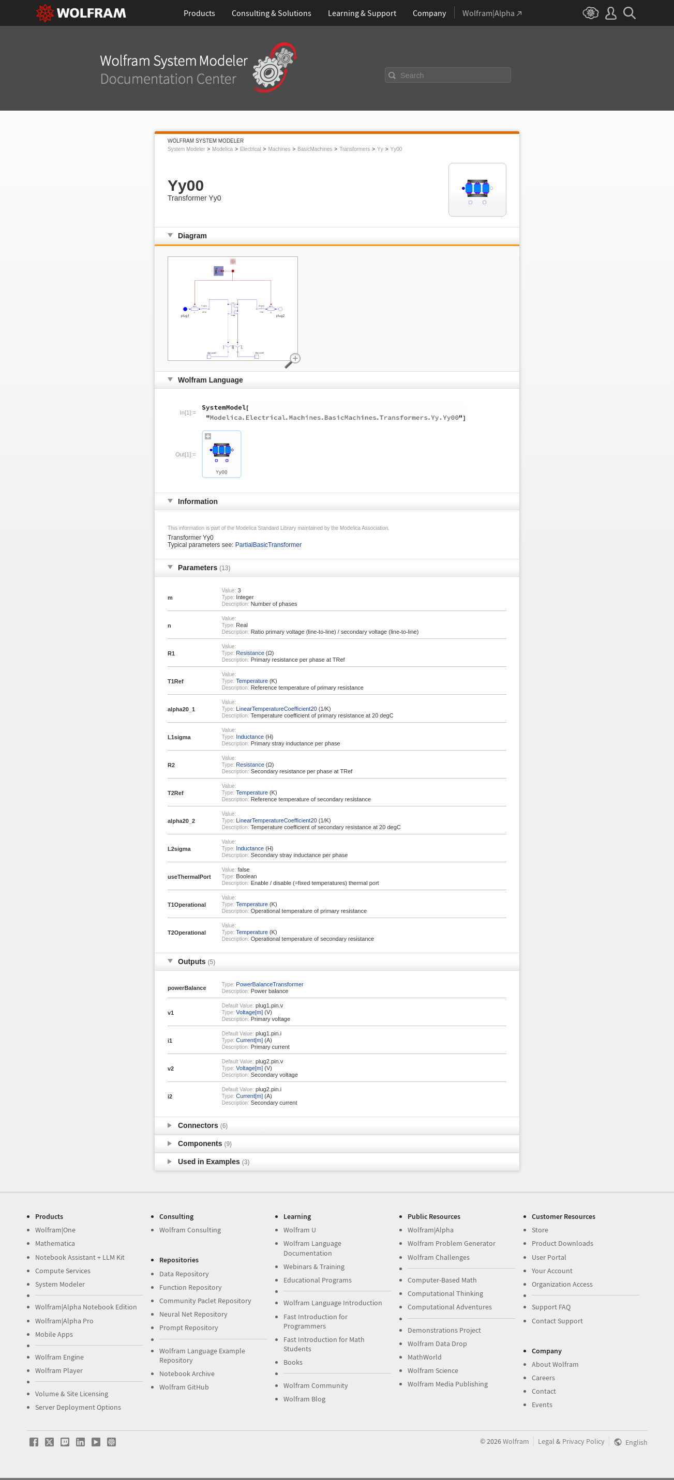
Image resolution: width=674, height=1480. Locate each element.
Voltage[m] (249, 1012)
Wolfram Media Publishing (448, 1384)
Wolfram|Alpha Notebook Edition (86, 1306)
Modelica (222, 149)
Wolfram (516, 1441)
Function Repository (190, 1287)
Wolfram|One (55, 1229)
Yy (380, 149)
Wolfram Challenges (439, 1257)
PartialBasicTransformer (268, 544)
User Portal (549, 1257)
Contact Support (557, 1320)
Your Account (552, 1270)
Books (293, 1362)
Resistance (250, 653)
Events (542, 1404)
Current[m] (249, 1040)
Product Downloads (562, 1243)
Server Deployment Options (78, 1407)
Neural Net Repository (193, 1314)
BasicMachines (314, 149)
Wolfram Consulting (190, 1229)
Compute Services (63, 1270)
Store (540, 1229)
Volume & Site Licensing (71, 1393)
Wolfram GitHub (184, 1387)
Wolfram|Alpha (431, 1229)
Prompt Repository (188, 1327)
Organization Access (562, 1284)
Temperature (252, 681)
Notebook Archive (187, 1373)
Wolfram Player (59, 1370)
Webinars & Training (314, 1266)
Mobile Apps (54, 1334)
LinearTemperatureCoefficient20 (276, 709)
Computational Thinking (445, 1293)
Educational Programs (317, 1280)
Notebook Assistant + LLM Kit (80, 1257)
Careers (543, 1377)
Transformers (354, 149)
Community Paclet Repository (205, 1300)
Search (412, 75)
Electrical (250, 149)
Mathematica (55, 1243)
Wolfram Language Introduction (332, 1302)
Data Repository (184, 1273)
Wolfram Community (315, 1385)
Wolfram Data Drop (437, 1343)
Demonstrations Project (444, 1330)
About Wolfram (555, 1364)
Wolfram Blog (304, 1398)
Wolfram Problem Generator (452, 1243)
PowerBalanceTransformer (269, 984)
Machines (279, 149)
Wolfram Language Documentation (312, 1248)
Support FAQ (551, 1306)
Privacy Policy (583, 1441)
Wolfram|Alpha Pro (64, 1320)
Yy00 (396, 149)
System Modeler (186, 149)
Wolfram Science (433, 1370)
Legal (546, 1441)
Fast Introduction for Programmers (315, 1321)
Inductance (250, 737)
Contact (544, 1391)
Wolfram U (299, 1229)
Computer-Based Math (442, 1280)
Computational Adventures (450, 1306)
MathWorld (425, 1357)
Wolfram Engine (59, 1357)
